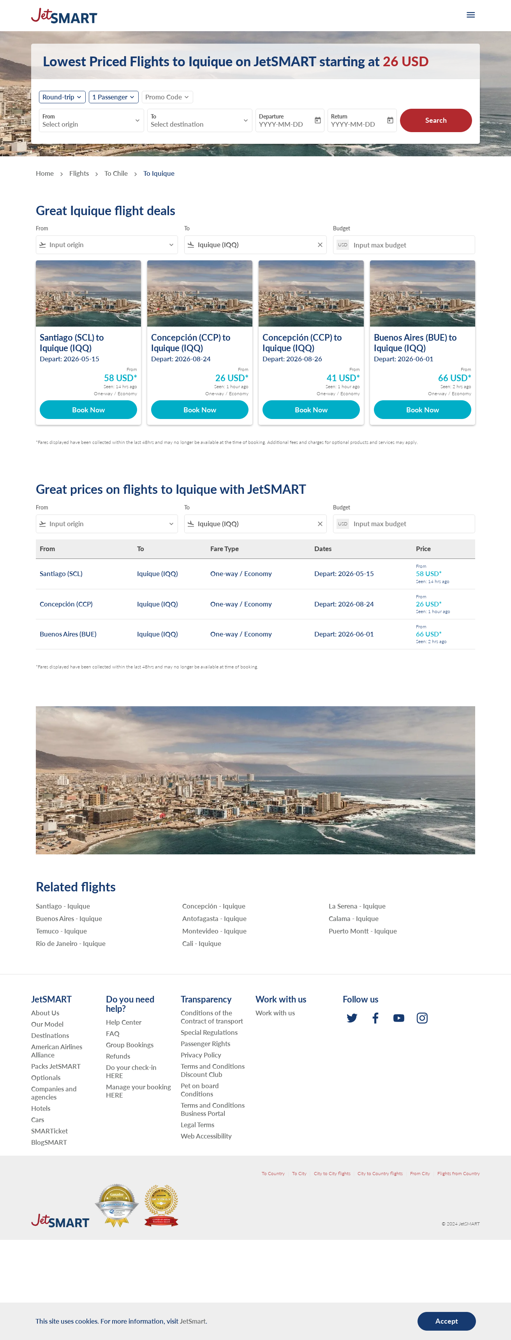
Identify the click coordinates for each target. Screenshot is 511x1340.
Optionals (45, 1077)
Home (45, 173)
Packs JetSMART (56, 1066)
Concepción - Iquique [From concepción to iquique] (213, 906)
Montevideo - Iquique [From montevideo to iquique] (214, 931)
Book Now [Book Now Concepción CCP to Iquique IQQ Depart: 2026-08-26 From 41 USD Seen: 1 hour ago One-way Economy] (311, 409)
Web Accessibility (206, 1136)
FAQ (113, 1033)
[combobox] (87, 124)
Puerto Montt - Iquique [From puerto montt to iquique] (363, 931)
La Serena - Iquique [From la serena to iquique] (357, 906)
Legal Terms (197, 1125)
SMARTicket (49, 1131)
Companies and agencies (54, 1093)
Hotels (40, 1108)
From (48, 116)
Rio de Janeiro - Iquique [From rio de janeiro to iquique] (71, 944)
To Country (273, 1173)
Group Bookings (129, 1045)
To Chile (116, 173)
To (153, 116)
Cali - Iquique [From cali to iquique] (201, 944)
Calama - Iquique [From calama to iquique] (354, 919)
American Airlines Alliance (56, 1051)
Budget (341, 228)
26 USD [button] (406, 61)
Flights (79, 173)
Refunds (118, 1056)
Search (436, 120)
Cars (37, 1119)
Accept (446, 1321)
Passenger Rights (205, 1043)
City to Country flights (380, 1173)
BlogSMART (49, 1142)
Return (339, 116)
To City (299, 1173)
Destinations (50, 1035)
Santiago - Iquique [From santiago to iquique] (63, 906)
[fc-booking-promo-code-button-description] (163, 97)
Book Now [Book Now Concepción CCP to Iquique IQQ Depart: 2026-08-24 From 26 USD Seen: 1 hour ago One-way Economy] (199, 409)
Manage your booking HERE (138, 1091)
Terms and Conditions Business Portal (213, 1109)
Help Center (123, 1022)
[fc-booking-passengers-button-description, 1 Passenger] (109, 97)
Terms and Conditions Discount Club (213, 1070)
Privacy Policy (201, 1055)
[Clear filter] (319, 245)
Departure (271, 116)
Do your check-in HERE (131, 1071)
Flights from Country (458, 1173)
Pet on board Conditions (200, 1090)
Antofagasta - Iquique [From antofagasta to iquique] (214, 919)
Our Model (47, 1024)
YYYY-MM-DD (281, 124)
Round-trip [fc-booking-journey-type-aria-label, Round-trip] (58, 97)
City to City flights (332, 1173)
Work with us (275, 1013)
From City (420, 1173)
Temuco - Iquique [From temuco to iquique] (61, 931)
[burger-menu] (470, 15)
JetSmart (193, 1321)
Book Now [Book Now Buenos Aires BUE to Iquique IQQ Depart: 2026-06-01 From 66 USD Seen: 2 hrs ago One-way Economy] (422, 409)
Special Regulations (209, 1032)
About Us (45, 1013)
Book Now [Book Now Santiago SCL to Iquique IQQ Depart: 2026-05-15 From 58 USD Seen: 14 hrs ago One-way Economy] (88, 409)
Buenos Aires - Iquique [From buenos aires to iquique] (69, 919)
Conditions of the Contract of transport (212, 1017)
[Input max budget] (410, 245)
